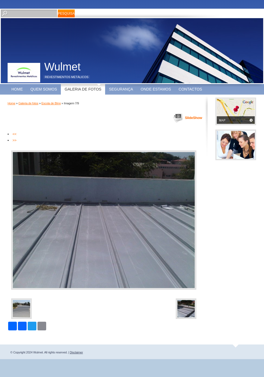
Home (17, 89)
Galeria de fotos (83, 89)
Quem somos (43, 89)
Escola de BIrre (51, 103)
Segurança (121, 89)
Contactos (190, 89)
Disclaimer (76, 352)
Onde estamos (156, 89)
